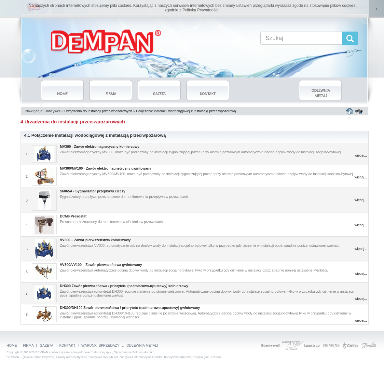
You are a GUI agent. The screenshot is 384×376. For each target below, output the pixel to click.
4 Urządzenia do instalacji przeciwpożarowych (73, 121)
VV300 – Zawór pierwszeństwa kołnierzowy (95, 240)
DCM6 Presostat (73, 216)
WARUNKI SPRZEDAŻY (100, 345)
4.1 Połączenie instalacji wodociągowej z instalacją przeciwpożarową (95, 135)
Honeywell (53, 111)
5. (27, 249)
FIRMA (28, 345)
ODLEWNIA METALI (142, 345)
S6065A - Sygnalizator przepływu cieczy (92, 191)
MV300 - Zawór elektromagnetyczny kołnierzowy (99, 146)
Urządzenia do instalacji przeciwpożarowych (98, 111)
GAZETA (46, 345)
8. (27, 314)
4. (27, 225)
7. (27, 293)
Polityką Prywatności (200, 10)
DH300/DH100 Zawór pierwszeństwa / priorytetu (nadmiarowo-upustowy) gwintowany (130, 308)
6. (27, 272)
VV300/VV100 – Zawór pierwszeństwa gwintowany (101, 265)
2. (27, 176)
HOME (12, 345)
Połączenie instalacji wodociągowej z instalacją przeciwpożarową (186, 111)
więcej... (361, 155)
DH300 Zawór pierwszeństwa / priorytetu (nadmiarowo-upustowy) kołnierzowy (124, 286)
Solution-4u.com (143, 352)
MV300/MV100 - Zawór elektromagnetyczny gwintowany (105, 168)
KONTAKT (67, 345)
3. (27, 200)
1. (27, 154)
